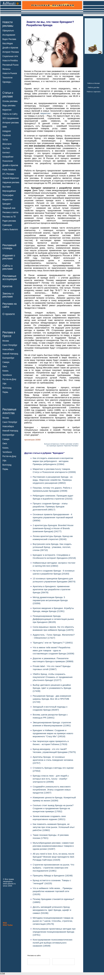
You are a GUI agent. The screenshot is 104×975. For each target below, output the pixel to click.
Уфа (4, 383)
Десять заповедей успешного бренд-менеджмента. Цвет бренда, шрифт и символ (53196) (52, 910)
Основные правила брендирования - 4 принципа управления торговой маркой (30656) (53, 517)
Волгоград (6, 388)
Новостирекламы (7, 23)
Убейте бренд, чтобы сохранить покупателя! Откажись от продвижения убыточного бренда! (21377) (52, 677)
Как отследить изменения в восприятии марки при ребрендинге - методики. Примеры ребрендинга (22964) (53, 461)
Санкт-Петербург (9, 345)
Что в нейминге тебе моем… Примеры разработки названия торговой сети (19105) (52, 891)
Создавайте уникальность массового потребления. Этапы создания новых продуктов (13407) (52, 789)
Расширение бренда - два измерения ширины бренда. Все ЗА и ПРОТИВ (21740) (52, 699)
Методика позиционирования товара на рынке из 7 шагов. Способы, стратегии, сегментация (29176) (53, 921)
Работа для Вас (93, 87)
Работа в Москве (93, 83)
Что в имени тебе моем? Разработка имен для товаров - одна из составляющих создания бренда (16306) (53, 650)
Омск (4, 366)
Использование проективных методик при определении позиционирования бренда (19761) (54, 932)
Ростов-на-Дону (9, 379)
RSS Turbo (8, 925)
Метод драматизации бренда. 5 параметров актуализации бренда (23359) (50, 600)
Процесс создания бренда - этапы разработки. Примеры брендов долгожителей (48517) (50, 506)
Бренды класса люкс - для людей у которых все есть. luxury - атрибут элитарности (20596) (51, 778)
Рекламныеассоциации (9, 277)
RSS (5, 923)
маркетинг (45, 113)
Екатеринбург (8, 358)
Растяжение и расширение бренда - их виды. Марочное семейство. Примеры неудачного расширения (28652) (53, 480)
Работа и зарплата (93, 92)
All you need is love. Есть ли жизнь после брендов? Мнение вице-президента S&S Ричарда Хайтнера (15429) (53, 857)
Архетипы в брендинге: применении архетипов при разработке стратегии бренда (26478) (51, 589)
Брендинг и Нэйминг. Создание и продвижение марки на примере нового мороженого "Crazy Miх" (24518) (53, 733)
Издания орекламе (8, 257)
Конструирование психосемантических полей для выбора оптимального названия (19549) (52, 942)
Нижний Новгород (10, 353)
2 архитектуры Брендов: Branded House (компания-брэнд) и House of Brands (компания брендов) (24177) (53, 528)
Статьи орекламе (7, 94)
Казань (5, 371)
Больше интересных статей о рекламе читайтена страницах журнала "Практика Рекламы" (61, 445)
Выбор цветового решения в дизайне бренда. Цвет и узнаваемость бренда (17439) (52, 688)
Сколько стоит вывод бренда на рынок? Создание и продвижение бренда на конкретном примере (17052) (53, 808)
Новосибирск (8, 349)
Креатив (7, 286)
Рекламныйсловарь (9, 247)
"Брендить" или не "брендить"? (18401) (53, 642)
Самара (5, 362)
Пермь (5, 392)
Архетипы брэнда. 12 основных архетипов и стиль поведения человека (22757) (53, 760)
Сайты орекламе (7, 267)
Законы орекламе (8, 295)
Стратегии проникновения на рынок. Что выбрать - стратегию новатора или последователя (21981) (53, 867)
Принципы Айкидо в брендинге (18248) (53, 875)
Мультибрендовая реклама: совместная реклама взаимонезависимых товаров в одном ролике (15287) (53, 846)
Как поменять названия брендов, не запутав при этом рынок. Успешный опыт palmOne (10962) (54, 827)
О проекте (8, 314)
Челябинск (7, 375)
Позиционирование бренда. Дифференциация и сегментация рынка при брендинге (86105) (53, 619)
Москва (5, 341)
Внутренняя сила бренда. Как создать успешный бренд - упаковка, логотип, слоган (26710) (52, 547)
